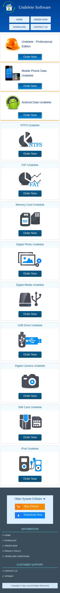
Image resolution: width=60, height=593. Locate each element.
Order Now (30, 56)
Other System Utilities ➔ (30, 498)
